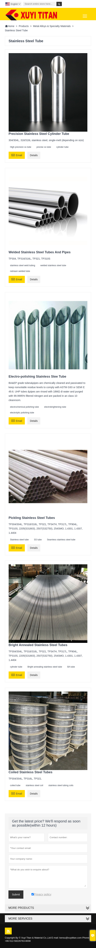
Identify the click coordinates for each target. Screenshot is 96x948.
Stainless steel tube (19, 539)
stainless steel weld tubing (22, 265)
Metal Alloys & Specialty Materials (52, 26)
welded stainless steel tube (53, 265)
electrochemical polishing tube (24, 407)
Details (34, 155)
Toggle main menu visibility (85, 14)
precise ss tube (43, 147)
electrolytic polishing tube (22, 412)
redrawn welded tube (20, 271)
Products (24, 26)
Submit (16, 894)
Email (16, 155)
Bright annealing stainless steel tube (45, 667)
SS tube (38, 539)
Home (9, 26)
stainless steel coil (34, 785)
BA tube (71, 667)
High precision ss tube (20, 147)
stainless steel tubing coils (60, 785)
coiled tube (15, 785)
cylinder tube (62, 147)
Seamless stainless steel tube (61, 539)
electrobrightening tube (55, 407)
